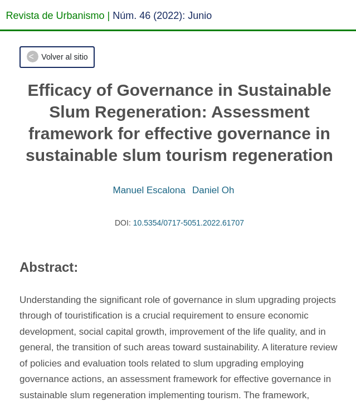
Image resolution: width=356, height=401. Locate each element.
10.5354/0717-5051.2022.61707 (188, 222)
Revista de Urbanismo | (58, 15)
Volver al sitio (64, 56)
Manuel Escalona (149, 190)
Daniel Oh (213, 190)
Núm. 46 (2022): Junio (162, 15)
